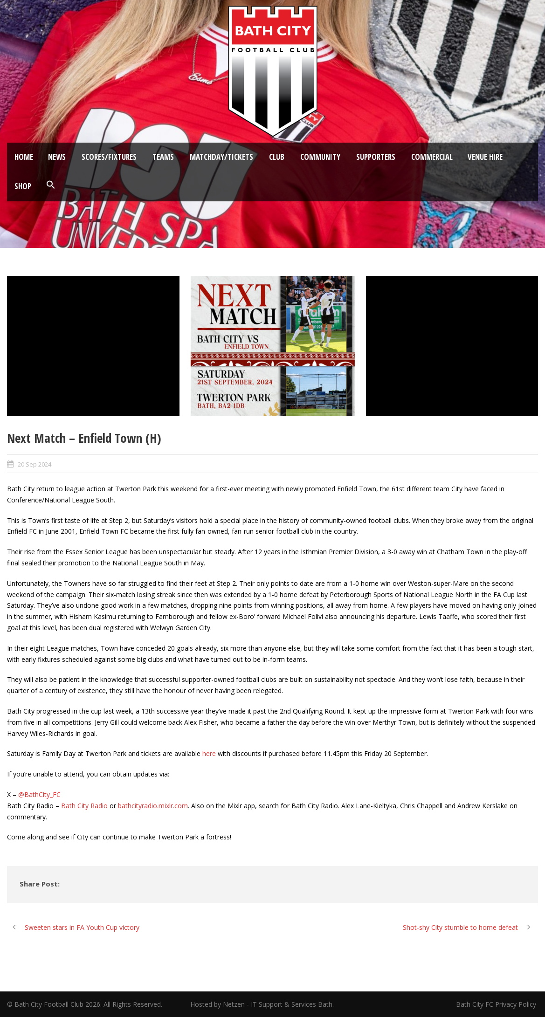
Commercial (432, 156)
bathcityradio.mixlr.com (153, 805)
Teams (163, 156)
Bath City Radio (84, 805)
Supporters (375, 156)
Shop (22, 186)
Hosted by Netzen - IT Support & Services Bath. (262, 1004)
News (57, 156)
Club (276, 156)
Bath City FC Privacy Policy (497, 1004)
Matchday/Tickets (221, 156)
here (209, 753)
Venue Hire (485, 156)
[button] (51, 185)
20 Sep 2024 (34, 464)
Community (320, 156)
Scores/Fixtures (109, 156)
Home (23, 156)
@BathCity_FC (39, 794)
